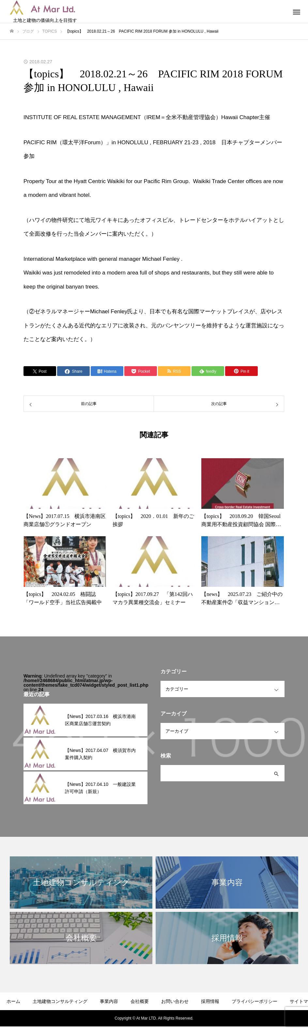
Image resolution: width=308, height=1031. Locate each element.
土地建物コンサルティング (60, 1001)
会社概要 (140, 1001)
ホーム (13, 1001)
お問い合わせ (175, 1001)
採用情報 (210, 1001)
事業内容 (109, 1001)
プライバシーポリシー (254, 1001)
